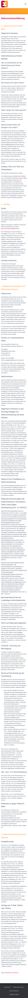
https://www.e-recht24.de (11, 972)
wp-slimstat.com (17, 180)
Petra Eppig (16, 994)
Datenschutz (7, 987)
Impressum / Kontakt (18, 987)
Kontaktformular (14, 990)
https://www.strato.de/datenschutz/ (10, 228)
